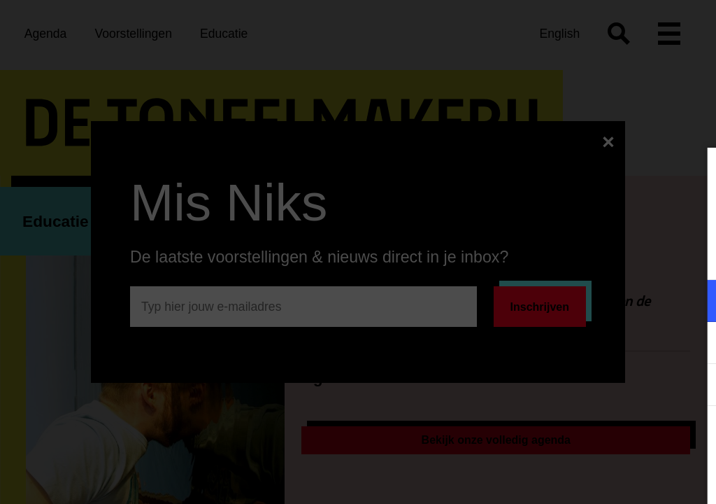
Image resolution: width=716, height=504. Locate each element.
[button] (583, 300)
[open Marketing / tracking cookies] (693, 344)
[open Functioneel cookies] (693, 302)
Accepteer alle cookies (597, 437)
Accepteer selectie (597, 477)
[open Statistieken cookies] (693, 386)
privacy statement (541, 255)
